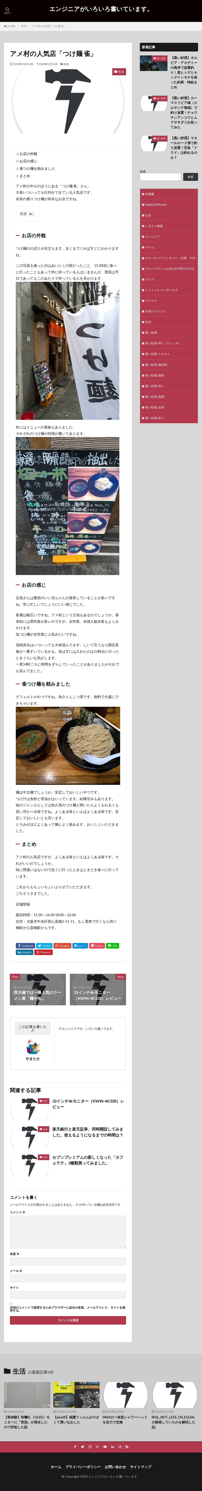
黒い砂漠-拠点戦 (156, 364)
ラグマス (151, 300)
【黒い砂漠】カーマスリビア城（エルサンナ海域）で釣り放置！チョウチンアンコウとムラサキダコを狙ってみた (183, 112)
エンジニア (152, 236)
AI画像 (149, 194)
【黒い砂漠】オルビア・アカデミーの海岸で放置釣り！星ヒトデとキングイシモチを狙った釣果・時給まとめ (183, 72)
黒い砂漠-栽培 (154, 375)
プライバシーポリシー (83, 1467)
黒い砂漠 (161, 58)
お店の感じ (28, 161)
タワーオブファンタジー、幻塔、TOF (170, 258)
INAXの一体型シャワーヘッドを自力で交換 (125, 1419)
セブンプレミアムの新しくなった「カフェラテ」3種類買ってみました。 (87, 1160)
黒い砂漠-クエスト (157, 354)
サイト (14, 1287)
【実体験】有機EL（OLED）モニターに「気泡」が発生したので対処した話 (27, 1422)
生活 (23, 26)
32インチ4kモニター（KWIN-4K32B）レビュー (88, 1104)
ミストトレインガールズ (161, 290)
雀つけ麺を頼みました (37, 168)
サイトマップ (140, 1467)
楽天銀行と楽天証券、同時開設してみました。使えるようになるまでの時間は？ (87, 1132)
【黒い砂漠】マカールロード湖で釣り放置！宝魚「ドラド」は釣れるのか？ (183, 148)
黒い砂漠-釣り (154, 418)
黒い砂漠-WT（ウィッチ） (163, 343)
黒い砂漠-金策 (154, 407)
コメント (17, 1212)
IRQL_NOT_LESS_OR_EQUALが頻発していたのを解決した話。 (173, 1422)
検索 (143, 171)
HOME (11, 26)
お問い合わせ (115, 1467)
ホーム (56, 1467)
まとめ (25, 176)
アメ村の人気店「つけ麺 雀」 (49, 26)
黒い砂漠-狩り (154, 386)
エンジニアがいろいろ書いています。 (101, 9)
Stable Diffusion (156, 204)
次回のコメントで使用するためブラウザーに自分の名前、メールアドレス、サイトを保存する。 (67, 1309)
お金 (45, 1129)
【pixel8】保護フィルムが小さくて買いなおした (76, 1419)
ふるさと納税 (154, 226)
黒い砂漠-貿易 (154, 396)
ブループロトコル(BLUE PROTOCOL (169, 268)
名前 (14, 1253)
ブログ (149, 279)
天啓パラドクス (155, 311)
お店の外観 (28, 154)
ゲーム (149, 247)
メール (16, 1270)
